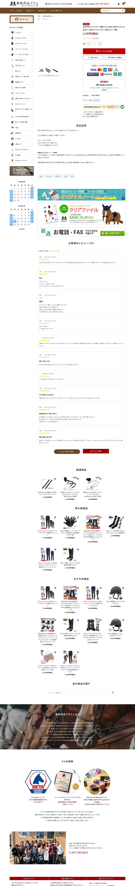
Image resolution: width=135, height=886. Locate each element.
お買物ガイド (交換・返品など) (93, 114)
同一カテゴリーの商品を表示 (93, 112)
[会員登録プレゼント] (104, 109)
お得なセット (30, 11)
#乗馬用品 (58, 176)
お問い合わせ (42, 11)
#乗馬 (65, 176)
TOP (39, 19)
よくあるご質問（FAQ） (56, 11)
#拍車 (41, 176)
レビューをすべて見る (67, 451)
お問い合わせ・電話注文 (93, 3)
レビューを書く (96, 451)
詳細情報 (104, 90)
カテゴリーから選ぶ (16, 11)
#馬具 (72, 176)
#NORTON (49, 176)
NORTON (44, 19)
